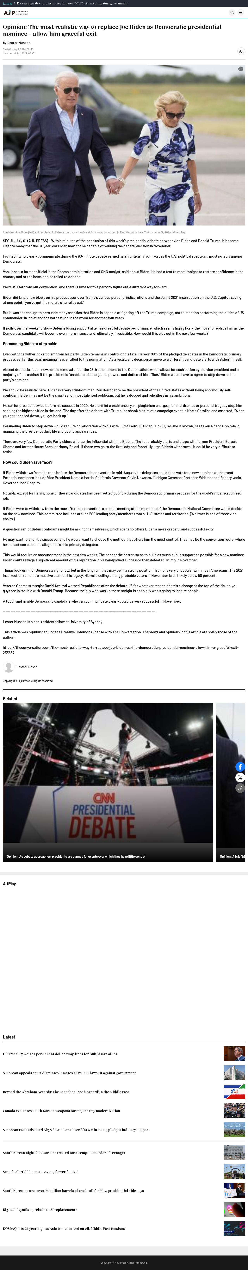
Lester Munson (26, 667)
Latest (7, 3)
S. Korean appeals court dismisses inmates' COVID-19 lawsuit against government (70, 3)
